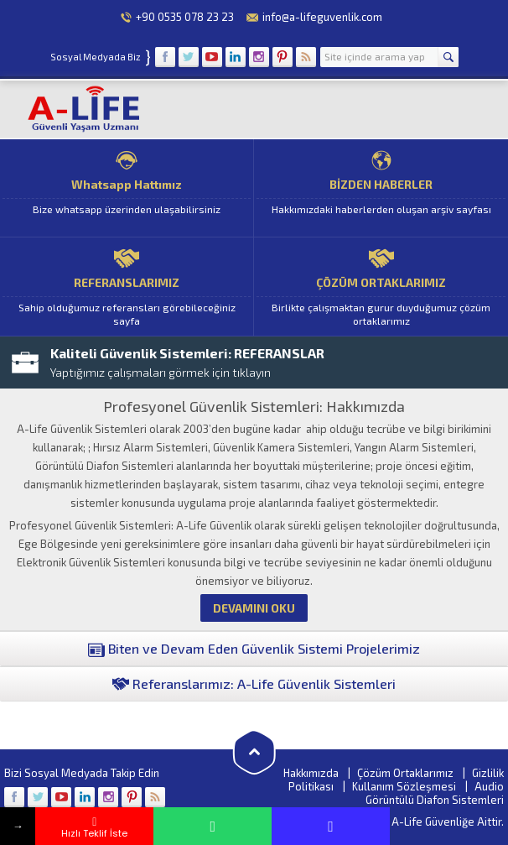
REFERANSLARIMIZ (126, 286)
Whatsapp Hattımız (126, 188)
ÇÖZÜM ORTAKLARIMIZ (381, 286)
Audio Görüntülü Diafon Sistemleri (434, 793)
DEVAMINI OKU (254, 608)
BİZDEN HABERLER (381, 188)
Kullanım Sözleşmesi (404, 786)
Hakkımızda (311, 773)
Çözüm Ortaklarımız (405, 773)
